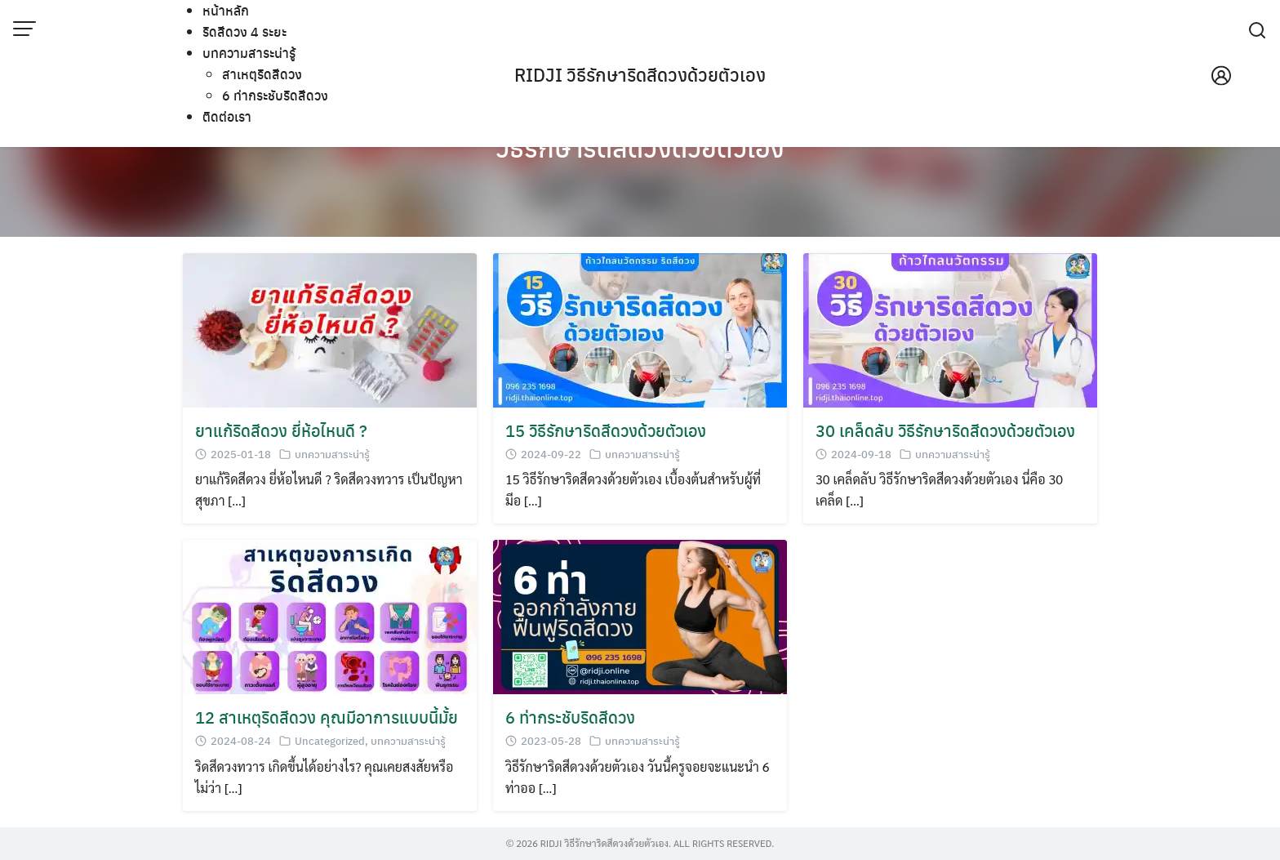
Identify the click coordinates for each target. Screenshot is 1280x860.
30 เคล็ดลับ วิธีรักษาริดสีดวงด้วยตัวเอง (945, 430)
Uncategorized (330, 740)
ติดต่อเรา (226, 116)
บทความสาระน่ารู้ (249, 52)
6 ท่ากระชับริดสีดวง (275, 95)
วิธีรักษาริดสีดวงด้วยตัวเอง (640, 147)
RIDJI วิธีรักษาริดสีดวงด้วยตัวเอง (640, 74)
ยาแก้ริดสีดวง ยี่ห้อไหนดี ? (281, 430)
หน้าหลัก (225, 10)
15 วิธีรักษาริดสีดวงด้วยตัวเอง (605, 430)
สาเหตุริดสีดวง (262, 74)
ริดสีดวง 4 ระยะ (244, 31)
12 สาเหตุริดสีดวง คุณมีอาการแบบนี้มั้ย (326, 717)
